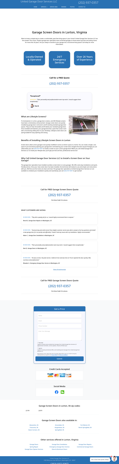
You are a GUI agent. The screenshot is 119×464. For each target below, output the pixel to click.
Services (44, 7)
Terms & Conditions (63, 339)
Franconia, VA (34, 412)
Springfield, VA (59, 414)
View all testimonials (59, 254)
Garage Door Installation (59, 429)
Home (35, 7)
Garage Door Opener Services (34, 434)
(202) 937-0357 (88, 2)
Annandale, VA (59, 410)
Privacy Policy (54, 339)
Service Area (53, 7)
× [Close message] (109, 458)
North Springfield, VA (85, 412)
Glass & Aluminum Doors (59, 434)
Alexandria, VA (34, 410)
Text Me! (41, 327)
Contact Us (81, 7)
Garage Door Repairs (85, 429)
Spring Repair (34, 431)
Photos (72, 7)
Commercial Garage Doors (85, 431)
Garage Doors (34, 429)
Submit (59, 343)
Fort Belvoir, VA (85, 410)
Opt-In (40, 333)
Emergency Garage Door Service (59, 431)
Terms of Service (72, 460)
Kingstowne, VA (59, 412)
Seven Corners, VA (33, 414)
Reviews (63, 7)
